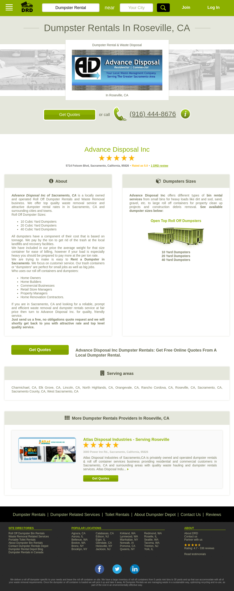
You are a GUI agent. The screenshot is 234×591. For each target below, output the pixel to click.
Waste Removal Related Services (29, 536)
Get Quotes (69, 114)
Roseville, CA (185, 387)
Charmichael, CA (24, 387)
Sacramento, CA (210, 387)
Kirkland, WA (128, 533)
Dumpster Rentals (29, 514)
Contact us (190, 536)
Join (186, 7)
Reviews (213, 514)
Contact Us (191, 514)
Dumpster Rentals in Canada (26, 552)
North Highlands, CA (98, 387)
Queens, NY (127, 549)
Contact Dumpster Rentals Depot (28, 546)
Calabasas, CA (105, 533)
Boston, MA (78, 542)
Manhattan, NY (129, 539)
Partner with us (193, 539)
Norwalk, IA (127, 542)
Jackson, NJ (103, 549)
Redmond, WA (153, 533)
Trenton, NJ (151, 546)
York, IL (148, 549)
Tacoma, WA (152, 542)
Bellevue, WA (79, 539)
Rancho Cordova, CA (157, 387)
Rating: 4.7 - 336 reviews (199, 548)
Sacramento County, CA (28, 391)
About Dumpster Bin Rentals (26, 542)
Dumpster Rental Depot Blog (26, 549)
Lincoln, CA (71, 387)
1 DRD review (159, 165)
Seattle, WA (151, 539)
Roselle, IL (150, 536)
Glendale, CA (104, 542)
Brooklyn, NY (79, 549)
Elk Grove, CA (50, 387)
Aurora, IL (77, 536)
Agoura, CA (78, 533)
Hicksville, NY (104, 546)
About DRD (191, 533)
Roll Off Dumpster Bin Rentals (27, 533)
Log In (214, 7)
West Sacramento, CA (62, 391)
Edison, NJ (102, 536)
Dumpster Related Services (75, 514)
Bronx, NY (77, 546)
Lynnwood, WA (129, 536)
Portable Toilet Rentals (22, 539)
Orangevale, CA (127, 387)
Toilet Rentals (117, 514)
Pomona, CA (127, 546)
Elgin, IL (100, 539)
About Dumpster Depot (155, 514)
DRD (27, 8)
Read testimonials (195, 554)
